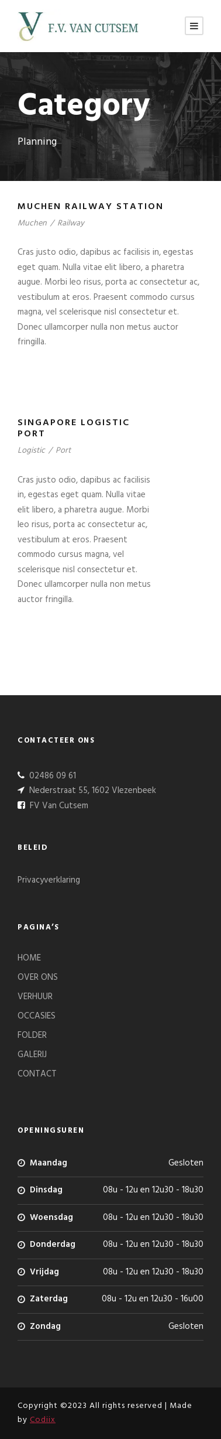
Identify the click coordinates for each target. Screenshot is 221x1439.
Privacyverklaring (49, 880)
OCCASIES (37, 1016)
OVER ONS (38, 977)
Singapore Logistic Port (74, 428)
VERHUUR (35, 997)
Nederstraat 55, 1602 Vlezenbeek (91, 791)
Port (63, 450)
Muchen (32, 223)
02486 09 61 (51, 776)
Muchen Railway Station (91, 206)
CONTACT (37, 1074)
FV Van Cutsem (57, 806)
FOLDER (32, 1035)
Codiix (43, 1420)
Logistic (31, 450)
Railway (70, 223)
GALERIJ (32, 1055)
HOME (29, 958)
